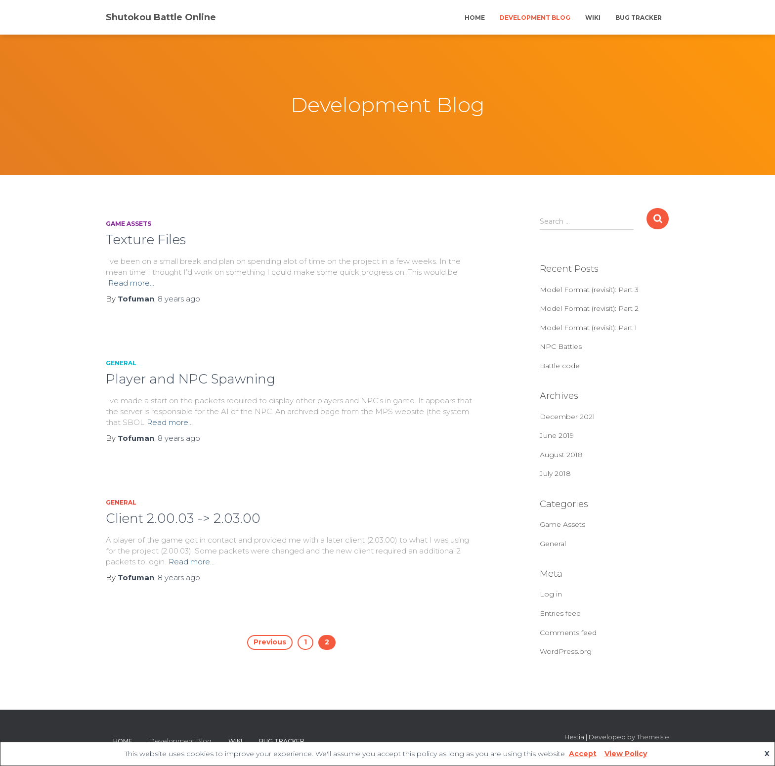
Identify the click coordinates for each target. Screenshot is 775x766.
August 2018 (561, 454)
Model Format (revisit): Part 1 (588, 327)
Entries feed (560, 613)
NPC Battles (561, 346)
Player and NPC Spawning (190, 379)
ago (179, 298)
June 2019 (557, 435)
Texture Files (146, 240)
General (121, 363)
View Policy (625, 753)
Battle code (560, 365)
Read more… (131, 283)
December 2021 (567, 416)
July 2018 (555, 473)
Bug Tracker (638, 17)
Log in (551, 594)
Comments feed (568, 632)
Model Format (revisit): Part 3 (589, 289)
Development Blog (535, 17)
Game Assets (128, 223)
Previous (270, 642)
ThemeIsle (653, 737)
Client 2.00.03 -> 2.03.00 (183, 518)
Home (475, 17)
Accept (583, 753)
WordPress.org (566, 651)
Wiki (593, 17)
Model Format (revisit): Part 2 (589, 308)
